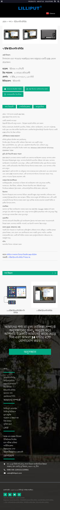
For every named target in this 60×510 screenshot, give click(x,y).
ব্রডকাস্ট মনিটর (9, 377)
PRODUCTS (32, 1)
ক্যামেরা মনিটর (9, 380)
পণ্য (10, 21)
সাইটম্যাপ (12, 498)
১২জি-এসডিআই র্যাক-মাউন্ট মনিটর (13, 502)
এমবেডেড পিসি (9, 396)
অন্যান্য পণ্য (8, 393)
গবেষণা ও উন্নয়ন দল (11, 418)
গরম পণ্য (5, 498)
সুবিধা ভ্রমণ (7, 424)
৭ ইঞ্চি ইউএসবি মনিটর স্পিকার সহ (19, 257)
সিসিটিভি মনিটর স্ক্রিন (29, 502)
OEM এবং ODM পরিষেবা (12, 436)
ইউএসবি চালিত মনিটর (42, 502)
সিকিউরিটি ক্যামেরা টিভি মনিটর (28, 500)
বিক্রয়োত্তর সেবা (9, 449)
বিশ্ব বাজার (7, 421)
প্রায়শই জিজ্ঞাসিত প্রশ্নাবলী (13, 452)
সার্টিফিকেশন (8, 445)
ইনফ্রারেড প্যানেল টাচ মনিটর (11, 500)
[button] (54, 35)
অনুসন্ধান (30, 352)
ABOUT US (40, 1)
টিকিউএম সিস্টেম (10, 439)
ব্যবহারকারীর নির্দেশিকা (14, 94)
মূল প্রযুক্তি (7, 415)
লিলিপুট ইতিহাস (9, 411)
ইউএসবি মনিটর (20, 21)
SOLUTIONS (49, 1)
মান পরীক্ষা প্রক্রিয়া (10, 442)
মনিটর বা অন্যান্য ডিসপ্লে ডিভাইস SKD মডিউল (22, 254)
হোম (4, 21)
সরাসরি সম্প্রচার (9, 384)
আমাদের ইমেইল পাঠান (14, 89)
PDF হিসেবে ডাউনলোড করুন (38, 89)
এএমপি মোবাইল (20, 498)
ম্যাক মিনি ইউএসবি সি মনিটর (45, 500)
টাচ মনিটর (7, 387)
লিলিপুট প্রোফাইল (10, 408)
